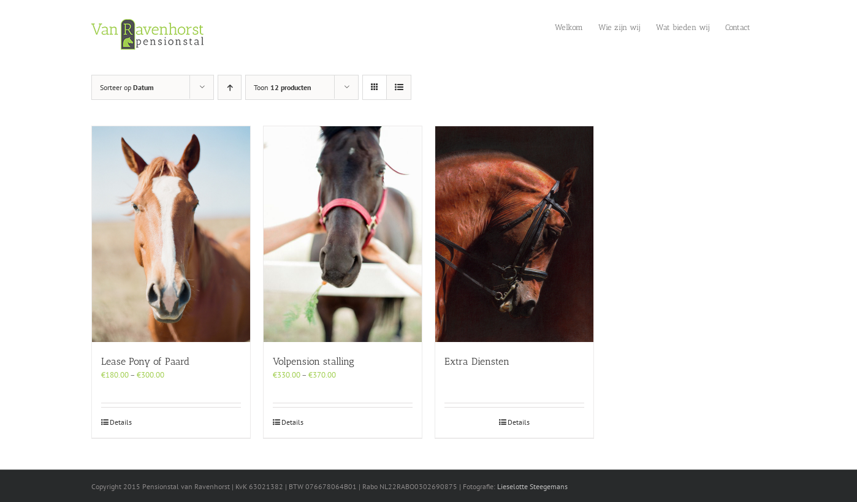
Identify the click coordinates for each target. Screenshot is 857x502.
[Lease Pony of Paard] (171, 234)
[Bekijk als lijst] (399, 87)
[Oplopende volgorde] (230, 87)
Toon (282, 87)
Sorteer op (127, 87)
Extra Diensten (476, 361)
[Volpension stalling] (343, 234)
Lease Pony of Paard (145, 361)
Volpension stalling (313, 361)
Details (121, 422)
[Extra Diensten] (514, 234)
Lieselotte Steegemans (532, 486)
